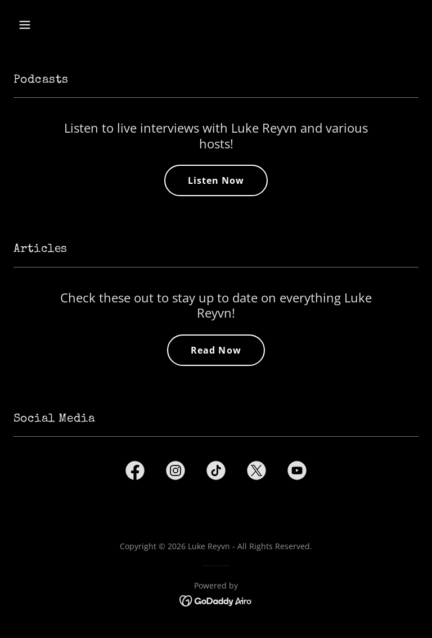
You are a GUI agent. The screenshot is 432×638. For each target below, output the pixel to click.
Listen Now (216, 180)
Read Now (216, 350)
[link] (135, 472)
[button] (60, 24)
